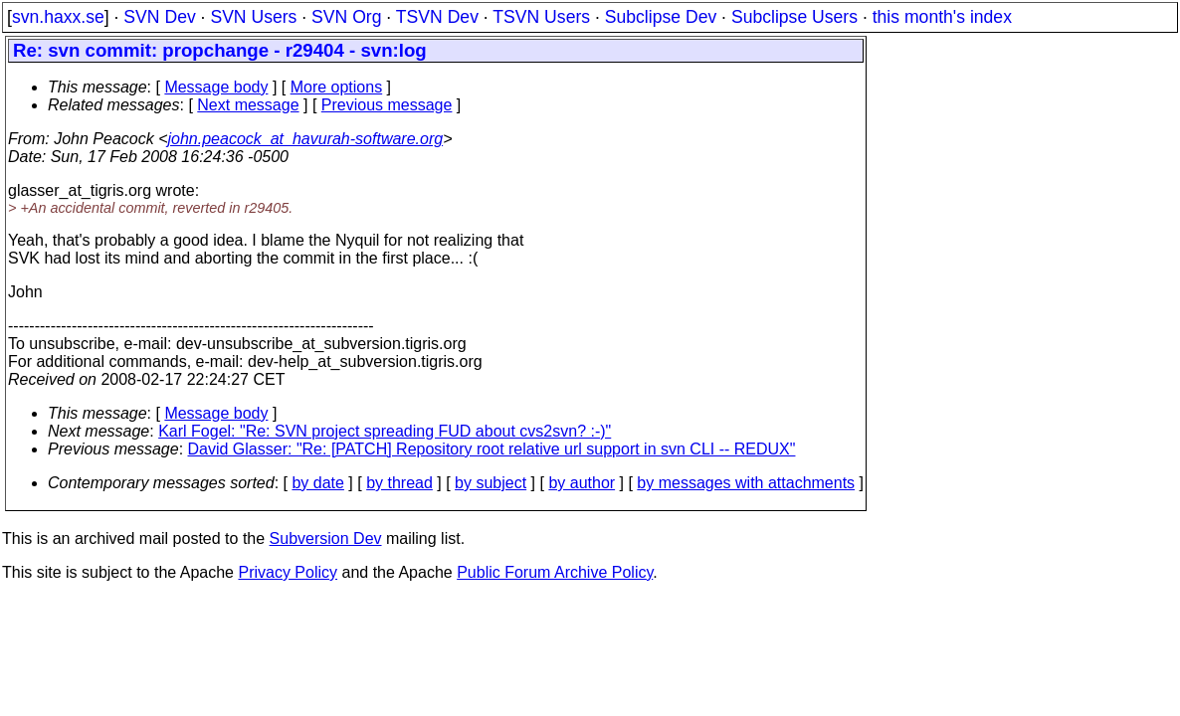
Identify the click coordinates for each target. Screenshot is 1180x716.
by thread (399, 482)
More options (337, 87)
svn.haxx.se (58, 17)
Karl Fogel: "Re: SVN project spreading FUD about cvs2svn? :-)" (384, 431)
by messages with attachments (746, 482)
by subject (490, 482)
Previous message (387, 104)
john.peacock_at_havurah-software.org (306, 138)
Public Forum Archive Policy (555, 572)
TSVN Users (541, 17)
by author (581, 482)
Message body (216, 87)
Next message (247, 104)
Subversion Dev (326, 538)
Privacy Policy (287, 572)
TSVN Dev (437, 17)
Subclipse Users (794, 17)
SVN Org (346, 17)
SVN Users (253, 17)
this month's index (942, 17)
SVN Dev (159, 17)
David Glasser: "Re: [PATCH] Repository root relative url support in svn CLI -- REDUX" (492, 449)
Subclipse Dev (660, 17)
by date (317, 482)
